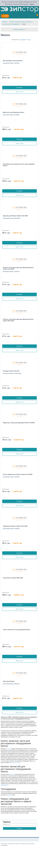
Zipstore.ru (8, 748)
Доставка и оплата (15, 762)
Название (23, 39)
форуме (10, 795)
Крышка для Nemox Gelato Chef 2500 (15, 216)
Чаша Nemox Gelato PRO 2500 (13, 578)
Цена (28, 39)
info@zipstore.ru (5, 785)
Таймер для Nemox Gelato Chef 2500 (15, 526)
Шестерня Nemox (9, 681)
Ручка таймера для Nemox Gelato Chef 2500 (17, 474)
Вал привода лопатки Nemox (13, 60)
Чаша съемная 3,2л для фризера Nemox (16, 629)
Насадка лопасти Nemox (11, 371)
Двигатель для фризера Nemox (13, 112)
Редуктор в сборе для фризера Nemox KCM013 (19, 422)
